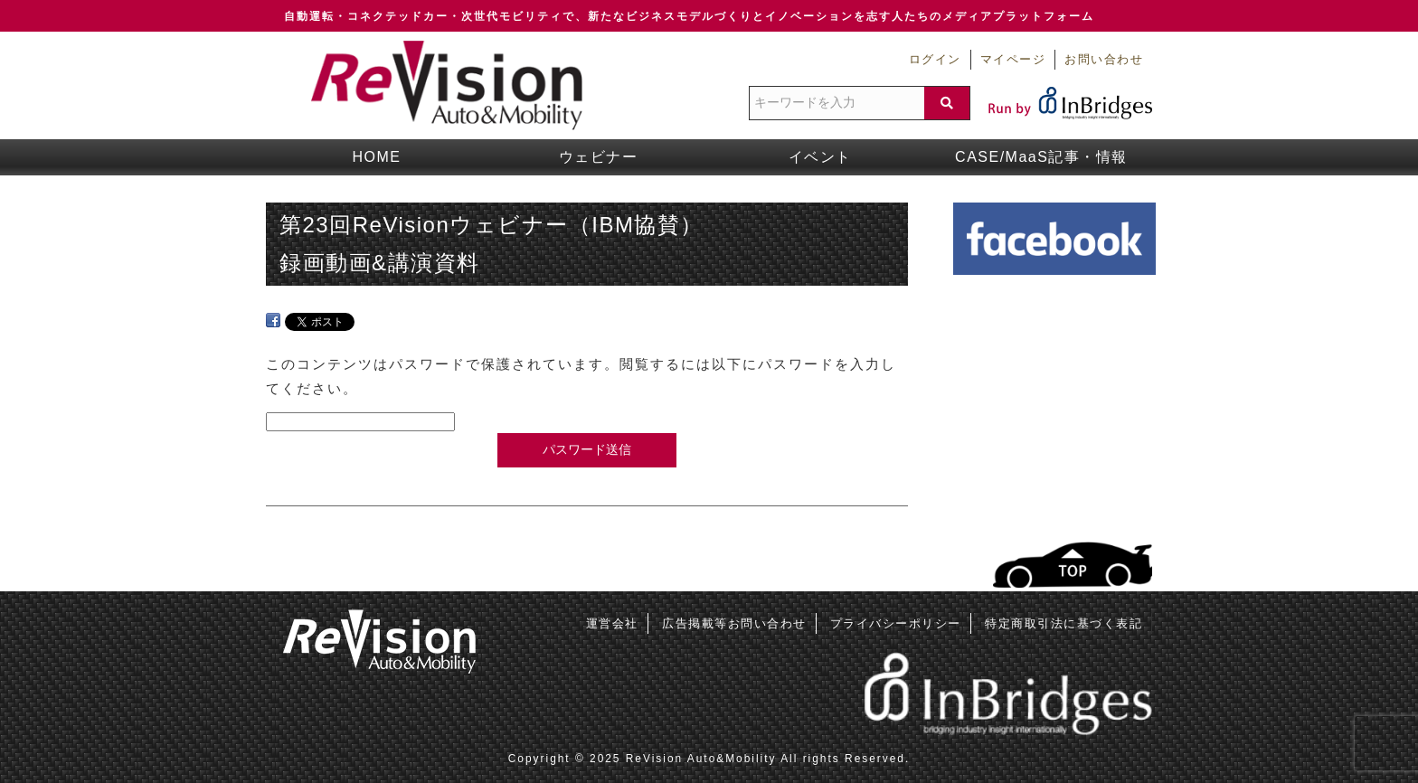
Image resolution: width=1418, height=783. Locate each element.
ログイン (935, 59)
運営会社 (612, 623)
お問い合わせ (1103, 59)
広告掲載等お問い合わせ (734, 623)
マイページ (1013, 59)
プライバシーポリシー (895, 623)
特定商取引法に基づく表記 (1063, 623)
